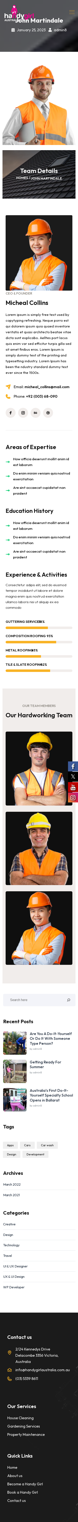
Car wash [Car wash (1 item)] (47, 1145)
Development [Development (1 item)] (35, 1154)
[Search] (68, 1000)
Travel (7, 1256)
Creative (9, 1224)
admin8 (60, 30)
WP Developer (14, 1287)
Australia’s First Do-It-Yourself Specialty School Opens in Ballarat (51, 1095)
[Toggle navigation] (72, 12)
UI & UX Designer (15, 1266)
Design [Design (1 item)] (11, 1154)
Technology (11, 1245)
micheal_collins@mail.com (41, 386)
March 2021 (11, 1195)
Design (8, 1235)
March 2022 (12, 1184)
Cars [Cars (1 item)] (27, 1145)
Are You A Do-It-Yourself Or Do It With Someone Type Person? (51, 1038)
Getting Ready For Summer (45, 1064)
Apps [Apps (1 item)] (10, 1145)
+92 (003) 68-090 (35, 396)
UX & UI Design (14, 1276)
